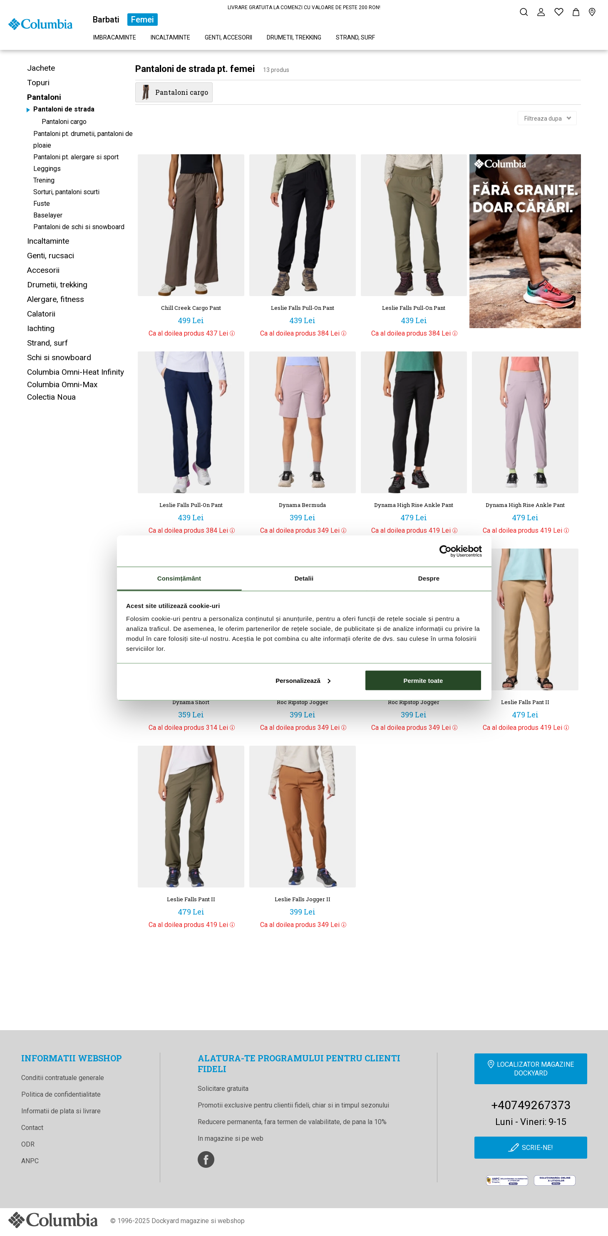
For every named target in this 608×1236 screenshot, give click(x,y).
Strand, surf (355, 37)
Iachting (41, 328)
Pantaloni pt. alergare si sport (76, 157)
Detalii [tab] (304, 578)
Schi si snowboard (59, 357)
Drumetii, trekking (294, 37)
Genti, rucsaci (50, 255)
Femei (142, 20)
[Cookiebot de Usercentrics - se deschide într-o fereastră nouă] (445, 551)
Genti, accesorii (228, 37)
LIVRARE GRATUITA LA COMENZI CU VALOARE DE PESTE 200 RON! (304, 7)
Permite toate (423, 680)
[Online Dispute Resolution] (555, 1181)
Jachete (41, 68)
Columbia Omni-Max (62, 384)
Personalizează (302, 680)
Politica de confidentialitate (61, 1094)
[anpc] (507, 1181)
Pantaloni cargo (64, 122)
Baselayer (47, 215)
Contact (32, 1128)
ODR (28, 1144)
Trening (44, 180)
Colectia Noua (51, 397)
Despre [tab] (428, 578)
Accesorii (43, 270)
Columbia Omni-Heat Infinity (75, 372)
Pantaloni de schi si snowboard (78, 227)
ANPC (30, 1161)
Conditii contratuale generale (62, 1078)
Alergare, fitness (55, 299)
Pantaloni (44, 97)
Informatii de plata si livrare (61, 1111)
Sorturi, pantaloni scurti (66, 192)
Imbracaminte (114, 37)
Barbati (106, 20)
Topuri (38, 82)
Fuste (41, 204)
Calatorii (41, 314)
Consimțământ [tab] (179, 578)
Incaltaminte (170, 37)
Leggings (47, 169)
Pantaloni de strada (63, 109)
